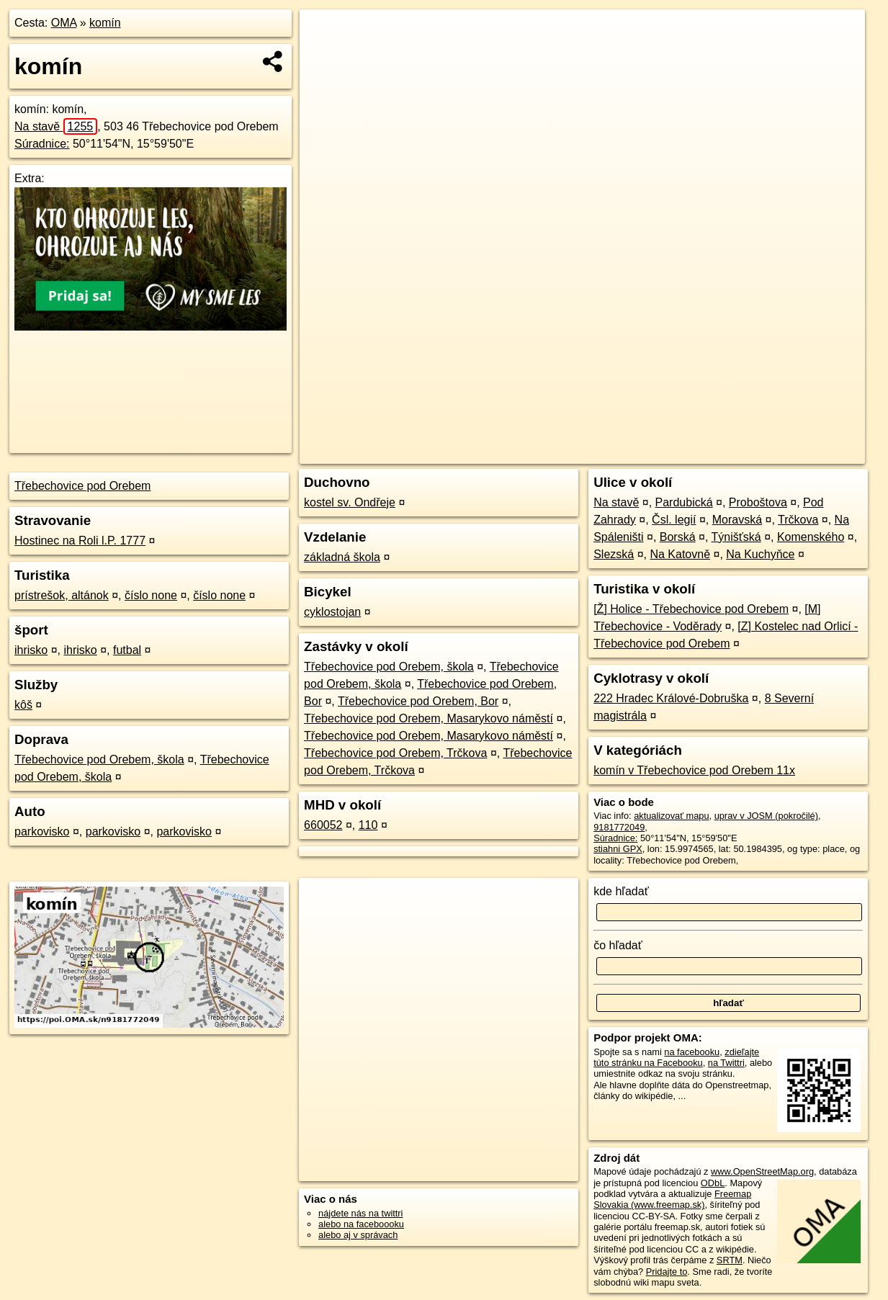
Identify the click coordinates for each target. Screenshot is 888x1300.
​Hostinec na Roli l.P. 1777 (79, 540)
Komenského (810, 537)
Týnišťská (736, 537)
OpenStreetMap (617, 453)
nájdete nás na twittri (360, 1213)
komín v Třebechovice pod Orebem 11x (694, 770)
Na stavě (55, 126)
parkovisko (41, 831)
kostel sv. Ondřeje (349, 502)
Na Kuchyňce (760, 554)
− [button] (324, 56)
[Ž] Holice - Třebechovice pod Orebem (691, 609)
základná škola (342, 557)
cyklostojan (332, 612)
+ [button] (324, 34)
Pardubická (684, 502)
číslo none (151, 595)
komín (105, 23)
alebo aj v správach (358, 1234)
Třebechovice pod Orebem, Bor (418, 701)
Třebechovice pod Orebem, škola (99, 759)
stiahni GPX (617, 848)
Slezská (613, 554)
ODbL (713, 1183)
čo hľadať (617, 945)
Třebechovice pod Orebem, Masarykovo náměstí (428, 718)
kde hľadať (621, 891)
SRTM (730, 1260)
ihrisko (31, 650)
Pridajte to (667, 1271)
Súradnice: (42, 144)
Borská (678, 537)
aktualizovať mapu (671, 815)
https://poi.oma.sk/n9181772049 (800, 453)
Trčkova (798, 520)
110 (368, 825)
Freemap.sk (691, 453)
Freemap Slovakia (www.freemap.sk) (672, 1199)
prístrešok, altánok (61, 595)
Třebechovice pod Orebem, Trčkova (395, 753)
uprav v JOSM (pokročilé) (766, 815)
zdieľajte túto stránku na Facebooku (676, 1057)
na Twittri (726, 1062)
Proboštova (758, 502)
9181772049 (619, 827)
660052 (323, 825)
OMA (64, 23)
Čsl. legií (674, 520)
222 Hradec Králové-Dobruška (670, 698)
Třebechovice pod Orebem (82, 486)
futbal (127, 650)
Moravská (737, 520)
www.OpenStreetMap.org (762, 1171)
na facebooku (691, 1051)
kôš (23, 705)
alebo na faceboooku (361, 1224)
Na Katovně (680, 554)
